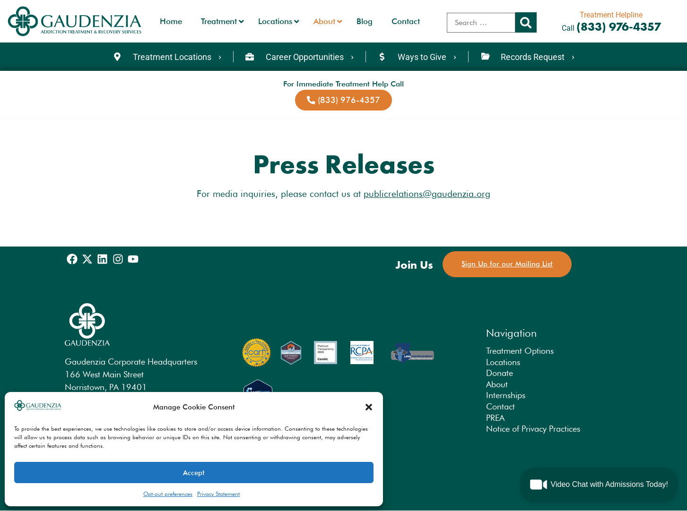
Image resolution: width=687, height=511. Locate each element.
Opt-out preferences (167, 493)
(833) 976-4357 (618, 26)
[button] (369, 407)
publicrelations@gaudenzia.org (427, 193)
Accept (194, 472)
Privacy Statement (218, 493)
